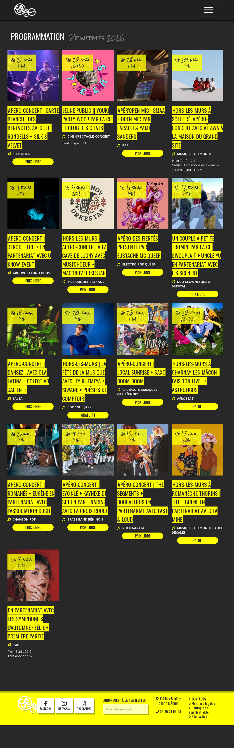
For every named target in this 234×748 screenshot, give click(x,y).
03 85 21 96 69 (168, 733)
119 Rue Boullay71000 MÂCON (168, 724)
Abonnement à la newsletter (124, 722)
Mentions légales (202, 726)
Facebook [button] (45, 728)
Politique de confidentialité (199, 732)
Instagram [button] (64, 728)
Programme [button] (84, 728)
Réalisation (198, 738)
